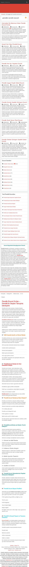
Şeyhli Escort (5, 109)
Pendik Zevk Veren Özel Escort (12, 120)
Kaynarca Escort (20, 123)
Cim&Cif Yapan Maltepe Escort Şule (12, 231)
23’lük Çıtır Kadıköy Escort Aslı (10, 212)
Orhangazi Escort (6, 125)
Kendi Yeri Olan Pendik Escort (12, 44)
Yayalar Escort (23, 109)
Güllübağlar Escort (16, 28)
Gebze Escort (7, 170)
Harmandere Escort (16, 29)
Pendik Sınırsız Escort (20, 69)
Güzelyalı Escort (6, 29)
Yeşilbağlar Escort (21, 53)
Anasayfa (3, 14)
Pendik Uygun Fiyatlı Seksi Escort (13, 83)
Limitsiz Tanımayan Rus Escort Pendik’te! (13, 209)
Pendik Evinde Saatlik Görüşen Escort (14, 102)
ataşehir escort (11, 550)
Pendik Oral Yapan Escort (8, 146)
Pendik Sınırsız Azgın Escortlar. (11, 228)
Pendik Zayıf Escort (7, 51)
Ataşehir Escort (7, 166)
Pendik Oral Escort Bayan (9, 203)
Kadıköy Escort (7, 173)
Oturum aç (7, 2)
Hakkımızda (16, 293)
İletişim (3, 297)
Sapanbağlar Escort (18, 108)
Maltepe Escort (7, 182)
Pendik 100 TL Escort (11, 87)
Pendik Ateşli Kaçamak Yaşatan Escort (12, 197)
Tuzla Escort (6, 188)
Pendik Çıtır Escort (11, 105)
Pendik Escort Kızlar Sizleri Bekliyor (12, 200)
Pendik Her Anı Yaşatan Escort (12, 63)
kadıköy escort (18, 550)
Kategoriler (9, 293)
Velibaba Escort (17, 51)
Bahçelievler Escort (15, 67)
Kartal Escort (6, 176)
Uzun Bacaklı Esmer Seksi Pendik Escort (13, 215)
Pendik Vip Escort (21, 50)
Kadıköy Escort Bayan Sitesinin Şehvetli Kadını (14, 237)
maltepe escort (5, 566)
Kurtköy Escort (7, 179)
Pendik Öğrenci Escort (12, 32)
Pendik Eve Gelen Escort (8, 89)
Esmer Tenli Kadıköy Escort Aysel (11, 225)
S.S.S (21, 293)
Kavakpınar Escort (11, 123)
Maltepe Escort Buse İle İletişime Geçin (12, 218)
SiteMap (12, 545)
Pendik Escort (13, 47)
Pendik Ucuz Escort (14, 33)
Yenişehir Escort (10, 53)
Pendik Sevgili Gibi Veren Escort (11, 234)
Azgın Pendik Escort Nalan (10, 206)
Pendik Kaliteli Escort (12, 49)
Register (2, 2)
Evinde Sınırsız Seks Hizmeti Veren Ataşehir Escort (15, 240)
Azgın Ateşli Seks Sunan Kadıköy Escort (13, 222)
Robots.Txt (16, 545)
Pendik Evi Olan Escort (8, 69)
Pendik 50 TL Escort (12, 144)
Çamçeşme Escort (10, 68)
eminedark (6, 27)
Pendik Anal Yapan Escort (15, 31)
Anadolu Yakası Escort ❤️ (9, 163)
